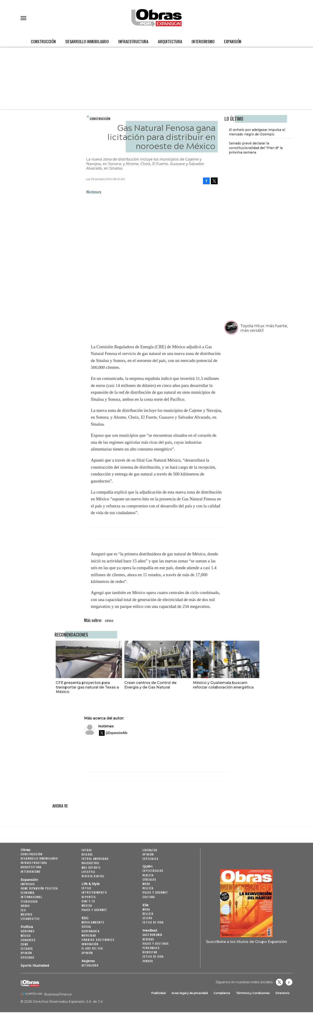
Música (87, 905)
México (26, 935)
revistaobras (279, 982)
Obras (25, 850)
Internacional (31, 897)
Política (27, 927)
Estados (27, 948)
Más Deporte (91, 867)
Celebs (147, 918)
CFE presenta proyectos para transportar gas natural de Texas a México (86, 687)
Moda (146, 884)
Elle (145, 905)
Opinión (26, 953)
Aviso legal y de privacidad (189, 993)
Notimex (106, 726)
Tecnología (29, 901)
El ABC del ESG (92, 948)
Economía (27, 892)
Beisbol (87, 854)
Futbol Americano (95, 859)
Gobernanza (90, 931)
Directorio (282, 993)
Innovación (90, 944)
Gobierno (27, 931)
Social (86, 926)
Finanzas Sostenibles (98, 940)
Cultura (148, 897)
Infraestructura (133, 41)
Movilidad (89, 935)
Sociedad (27, 957)
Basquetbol (90, 863)
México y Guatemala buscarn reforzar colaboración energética (222, 684)
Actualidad (90, 965)
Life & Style (91, 884)
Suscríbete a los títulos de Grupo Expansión (246, 941)
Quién (147, 866)
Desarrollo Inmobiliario (87, 41)
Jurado (147, 961)
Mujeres (27, 914)
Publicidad (158, 993)
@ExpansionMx (117, 733)
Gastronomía (152, 935)
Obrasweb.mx (289, 982)
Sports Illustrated (35, 966)
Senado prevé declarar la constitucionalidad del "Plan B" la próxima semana (256, 147)
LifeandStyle (30, 919)
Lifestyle (88, 872)
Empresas (28, 884)
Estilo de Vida (153, 956)
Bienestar (149, 952)
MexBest (149, 930)
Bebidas (148, 939)
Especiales (150, 859)
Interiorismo (203, 41)
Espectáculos (153, 871)
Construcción (43, 41)
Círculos (149, 879)
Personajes (151, 948)
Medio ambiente (93, 922)
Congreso (28, 940)
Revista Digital (93, 876)
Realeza (148, 875)
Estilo (86, 888)
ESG (23, 910)
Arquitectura (170, 41)
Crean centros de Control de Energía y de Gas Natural (149, 684)
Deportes (89, 897)
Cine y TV (88, 901)
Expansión (232, 41)
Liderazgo (149, 850)
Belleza (148, 888)
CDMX (24, 944)
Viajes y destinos (155, 943)
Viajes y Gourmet (94, 910)
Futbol (87, 850)
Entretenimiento (94, 892)
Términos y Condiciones (253, 993)
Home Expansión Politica (39, 888)
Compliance (222, 993)
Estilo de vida (153, 922)
